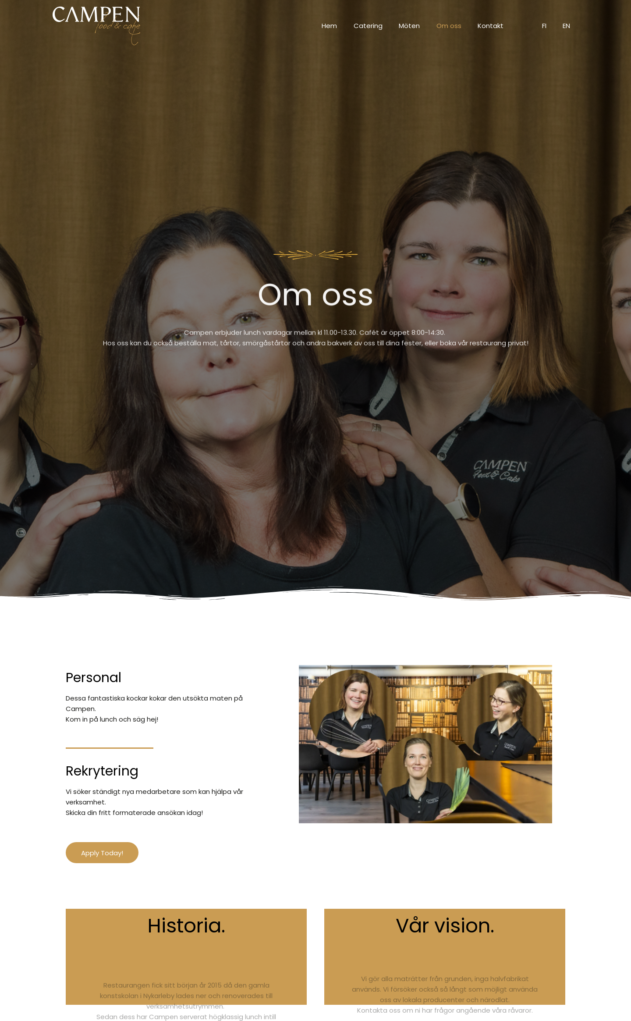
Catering (386, 25)
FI (549, 25)
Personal (93, 678)
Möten (424, 25)
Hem (350, 25)
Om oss (460, 25)
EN (568, 25)
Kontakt (499, 25)
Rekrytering (102, 771)
